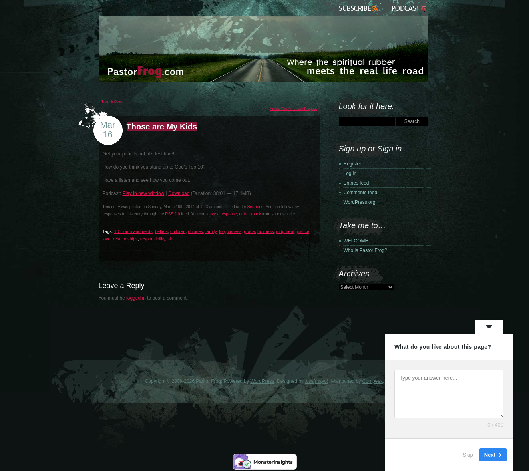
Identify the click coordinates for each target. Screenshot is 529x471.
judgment (285, 231)
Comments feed (361, 192)
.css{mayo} (316, 381)
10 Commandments (133, 231)
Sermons (255, 207)
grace (249, 231)
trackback (252, 214)
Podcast (408, 8)
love (107, 238)
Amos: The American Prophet (293, 109)
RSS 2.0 (172, 214)
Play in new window (144, 193)
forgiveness (230, 231)
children (178, 231)
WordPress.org (360, 202)
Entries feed (356, 183)
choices (195, 231)
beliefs (161, 231)
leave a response (222, 214)
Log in (350, 173)
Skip (468, 455)
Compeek (372, 381)
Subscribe (359, 8)
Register (353, 164)
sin (170, 238)
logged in (136, 298)
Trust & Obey (112, 101)
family (211, 231)
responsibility (152, 238)
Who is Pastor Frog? (365, 250)
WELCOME (356, 241)
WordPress (262, 381)
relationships (125, 238)
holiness (265, 231)
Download (178, 193)
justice (303, 231)
